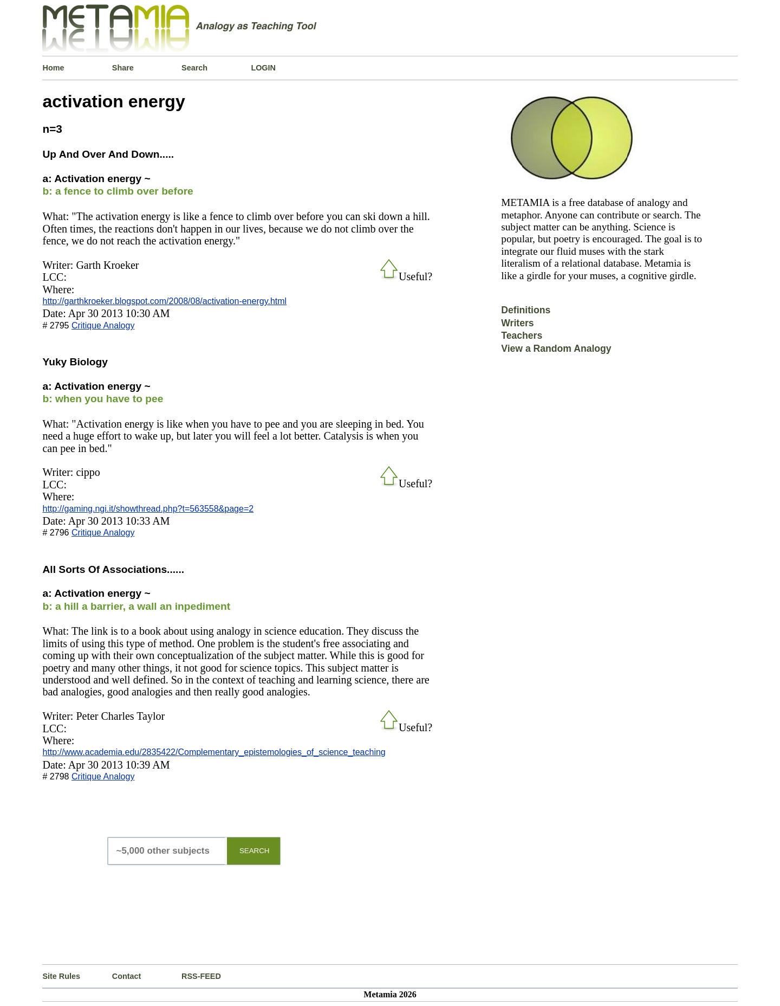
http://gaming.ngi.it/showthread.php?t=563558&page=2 (147, 508)
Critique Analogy (103, 325)
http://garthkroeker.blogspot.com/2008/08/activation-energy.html (164, 301)
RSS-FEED (201, 976)
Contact (126, 976)
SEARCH (254, 851)
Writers (517, 323)
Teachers (521, 335)
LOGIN (263, 67)
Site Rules (61, 976)
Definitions (525, 310)
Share (123, 67)
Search (194, 67)
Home (53, 67)
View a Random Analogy (556, 348)
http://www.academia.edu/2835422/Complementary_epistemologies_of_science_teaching (213, 752)
